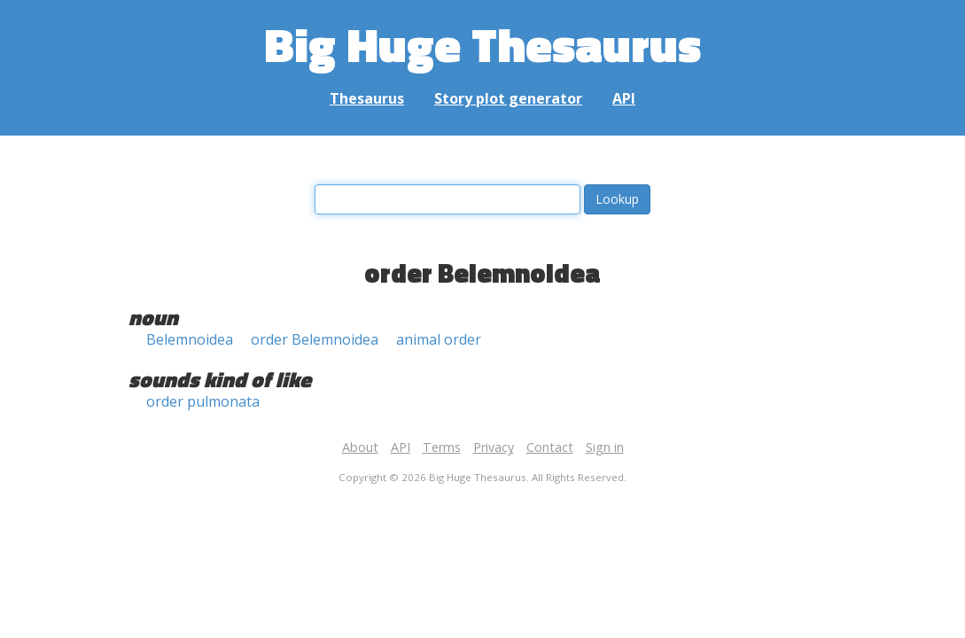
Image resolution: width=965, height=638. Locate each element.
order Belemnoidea (314, 339)
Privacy (493, 447)
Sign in (605, 447)
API (623, 98)
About (360, 447)
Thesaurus (367, 98)
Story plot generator (508, 98)
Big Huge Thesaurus (482, 44)
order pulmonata (203, 401)
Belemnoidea (189, 339)
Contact (549, 447)
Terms (442, 447)
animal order (438, 339)
